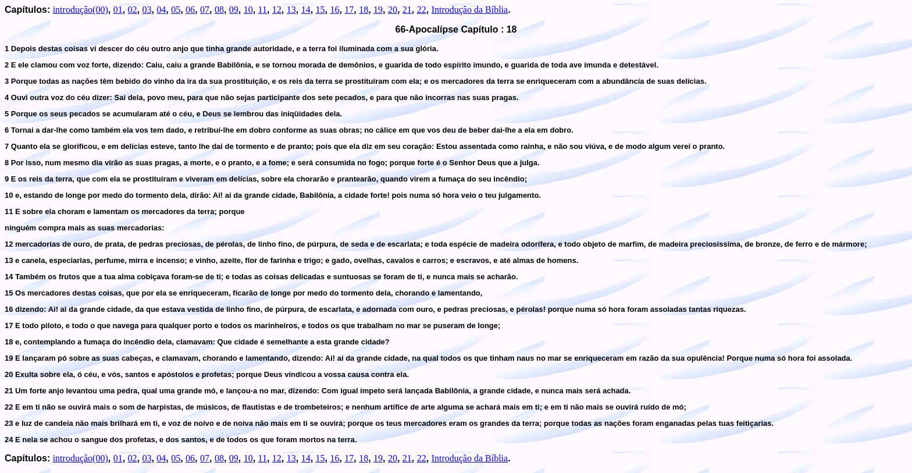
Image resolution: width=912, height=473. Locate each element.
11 (262, 10)
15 (320, 10)
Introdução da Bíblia (470, 10)
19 (378, 10)
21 (407, 10)
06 (190, 10)
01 (118, 10)
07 (204, 10)
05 (175, 10)
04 (161, 10)
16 (334, 10)
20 (392, 10)
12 (277, 10)
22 (421, 10)
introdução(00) (80, 10)
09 (233, 10)
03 (146, 10)
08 (219, 10)
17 (349, 10)
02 (132, 10)
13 (291, 10)
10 (248, 10)
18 (363, 10)
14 (306, 10)
